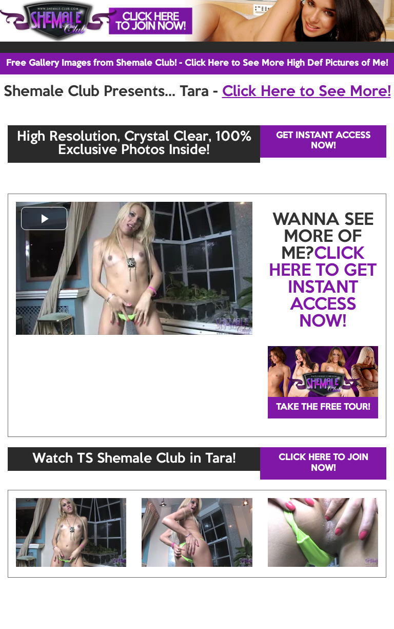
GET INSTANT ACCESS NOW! (323, 141)
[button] (44, 218)
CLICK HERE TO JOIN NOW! (323, 463)
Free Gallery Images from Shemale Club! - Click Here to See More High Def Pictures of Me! (197, 63)
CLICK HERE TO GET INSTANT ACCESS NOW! (323, 288)
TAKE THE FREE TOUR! (323, 407)
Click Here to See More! (306, 92)
